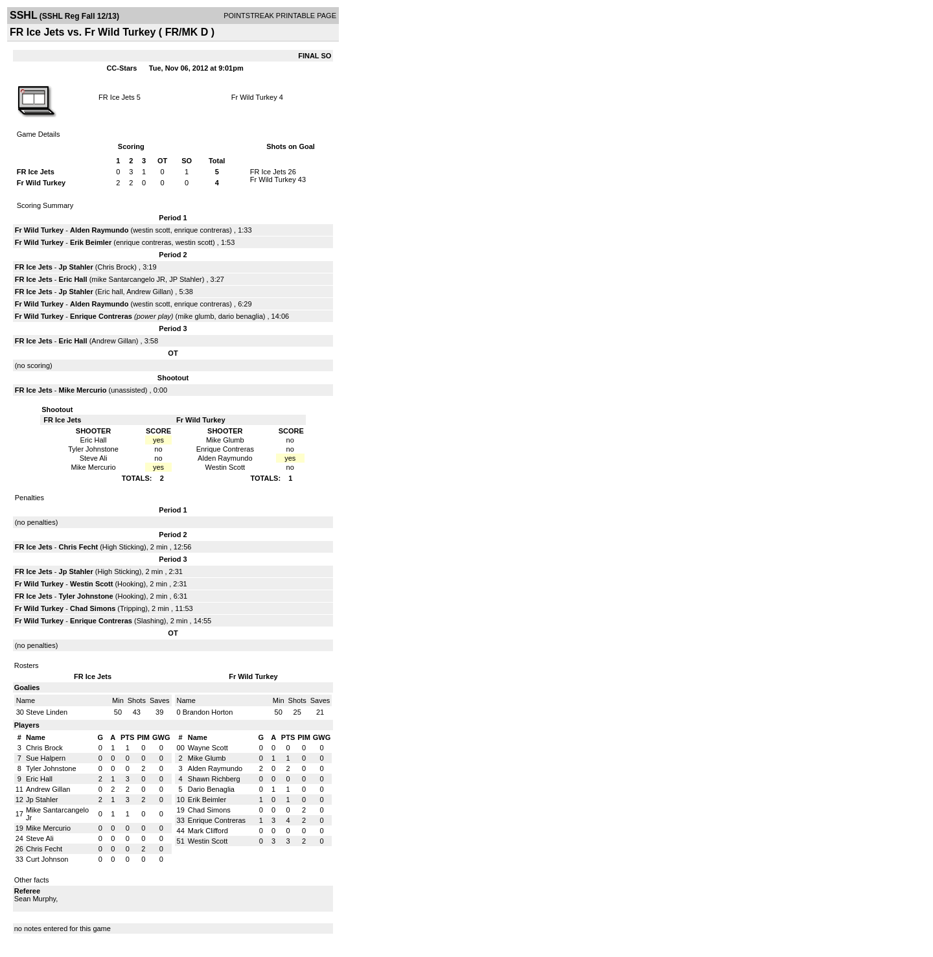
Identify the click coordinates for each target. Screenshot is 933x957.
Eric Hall (73, 279)
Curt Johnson (47, 859)
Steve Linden (46, 712)
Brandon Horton (208, 712)
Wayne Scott (208, 748)
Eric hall (109, 291)
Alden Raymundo (99, 230)
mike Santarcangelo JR (128, 279)
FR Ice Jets (116, 97)
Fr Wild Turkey (254, 97)
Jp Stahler (76, 267)
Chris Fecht (78, 547)
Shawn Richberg (214, 779)
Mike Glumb (207, 758)
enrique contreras (202, 230)
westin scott (151, 230)
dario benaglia (240, 316)
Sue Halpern (45, 758)
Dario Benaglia (211, 789)
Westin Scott (91, 584)
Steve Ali (40, 838)
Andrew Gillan (148, 291)
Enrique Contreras (101, 316)
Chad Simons (92, 608)
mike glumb (196, 316)
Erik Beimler (90, 242)
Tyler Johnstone (86, 596)
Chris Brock (115, 267)
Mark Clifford (208, 831)
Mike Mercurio (83, 390)
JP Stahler (185, 279)
